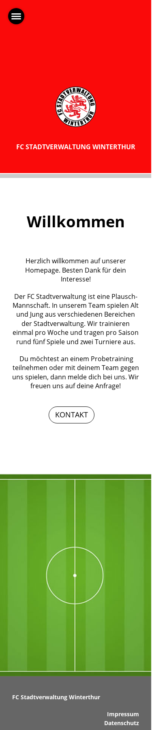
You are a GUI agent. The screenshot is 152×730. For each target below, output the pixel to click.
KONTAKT (71, 414)
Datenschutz (121, 723)
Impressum (123, 714)
